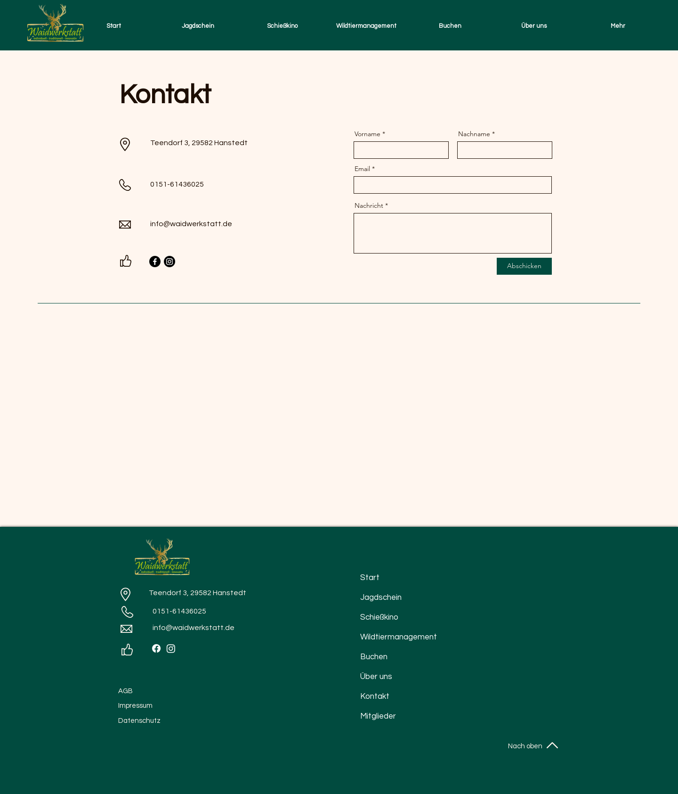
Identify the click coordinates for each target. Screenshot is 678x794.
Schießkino (379, 617)
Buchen (373, 657)
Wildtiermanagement (385, 637)
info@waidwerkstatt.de (191, 224)
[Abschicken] (524, 266)
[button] (198, 26)
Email (362, 168)
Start (369, 577)
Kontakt (374, 696)
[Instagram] (169, 261)
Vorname (367, 134)
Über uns (376, 676)
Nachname (474, 134)
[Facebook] (155, 261)
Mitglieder (378, 716)
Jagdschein (381, 597)
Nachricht (369, 205)
